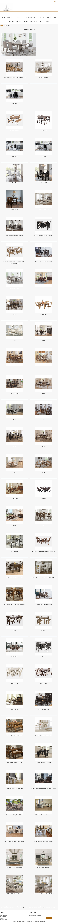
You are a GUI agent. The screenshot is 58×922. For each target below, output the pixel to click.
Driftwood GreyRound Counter (14, 893)
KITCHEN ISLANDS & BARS (30, 21)
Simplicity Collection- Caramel (14, 762)
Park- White (14, 156)
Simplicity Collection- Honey (14, 735)
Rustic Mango (14, 498)
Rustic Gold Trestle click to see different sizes (14, 77)
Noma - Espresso (14, 393)
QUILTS (47, 21)
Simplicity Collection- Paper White (43, 735)
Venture (43, 446)
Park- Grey (43, 156)
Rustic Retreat (43, 288)
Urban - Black (43, 182)
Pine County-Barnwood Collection (14, 235)
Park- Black (14, 103)
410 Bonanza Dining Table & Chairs (14, 814)
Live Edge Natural (14, 130)
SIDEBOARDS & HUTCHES (30, 17)
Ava (14, 472)
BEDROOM (18, 21)
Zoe (43, 525)
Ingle (43, 472)
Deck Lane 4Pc (14, 551)
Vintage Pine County (43, 209)
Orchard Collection (43, 77)
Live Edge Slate (43, 130)
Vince (14, 525)
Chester (44, 656)
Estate (14, 367)
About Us (10, 17)
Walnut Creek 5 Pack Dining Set (43, 604)
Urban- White (14, 182)
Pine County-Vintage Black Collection (43, 235)
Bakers (14, 630)
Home (3, 17)
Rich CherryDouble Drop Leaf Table (14, 577)
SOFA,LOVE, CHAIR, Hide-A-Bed (48, 17)
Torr (14, 340)
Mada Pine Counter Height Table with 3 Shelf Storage (43, 577)
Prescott (43, 630)
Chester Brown (14, 656)
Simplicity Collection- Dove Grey (14, 788)
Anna (14, 419)
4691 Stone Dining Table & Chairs (43, 814)
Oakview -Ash (14, 683)
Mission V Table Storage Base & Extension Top (43, 551)
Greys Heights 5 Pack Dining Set (43, 261)
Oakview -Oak (43, 683)
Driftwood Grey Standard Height (14, 867)
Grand (43, 393)
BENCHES (11, 21)
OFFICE (41, 21)
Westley (43, 498)
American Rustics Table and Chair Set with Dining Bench (43, 789)
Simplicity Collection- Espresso (43, 762)
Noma (43, 367)
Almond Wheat (43, 314)
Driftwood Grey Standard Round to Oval (43, 893)
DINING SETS (18, 17)
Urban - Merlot (14, 209)
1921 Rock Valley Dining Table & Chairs (43, 841)
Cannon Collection (14, 709)
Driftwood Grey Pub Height (43, 867)
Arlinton (14, 446)
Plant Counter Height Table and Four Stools (14, 604)
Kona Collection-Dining (43, 709)
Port (14, 314)
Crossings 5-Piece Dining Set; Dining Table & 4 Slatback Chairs (14, 262)
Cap (43, 419)
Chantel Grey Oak (14, 288)
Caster (43, 340)
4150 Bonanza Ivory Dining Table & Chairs (14, 841)
